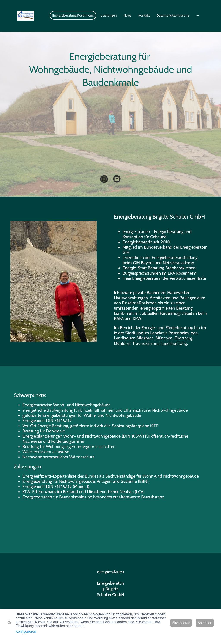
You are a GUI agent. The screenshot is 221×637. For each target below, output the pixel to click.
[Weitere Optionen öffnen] (197, 15)
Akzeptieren (181, 623)
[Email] (117, 179)
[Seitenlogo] (25, 16)
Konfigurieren (26, 631)
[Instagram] (104, 179)
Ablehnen (204, 623)
